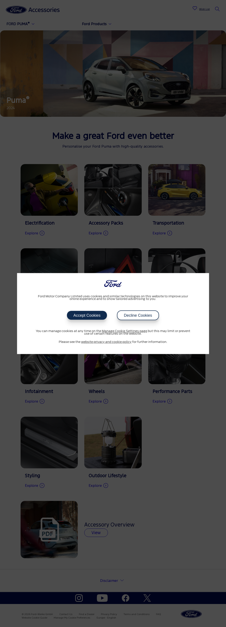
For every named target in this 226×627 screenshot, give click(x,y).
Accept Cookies (87, 315)
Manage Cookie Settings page (124, 331)
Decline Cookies (138, 315)
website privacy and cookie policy (106, 342)
